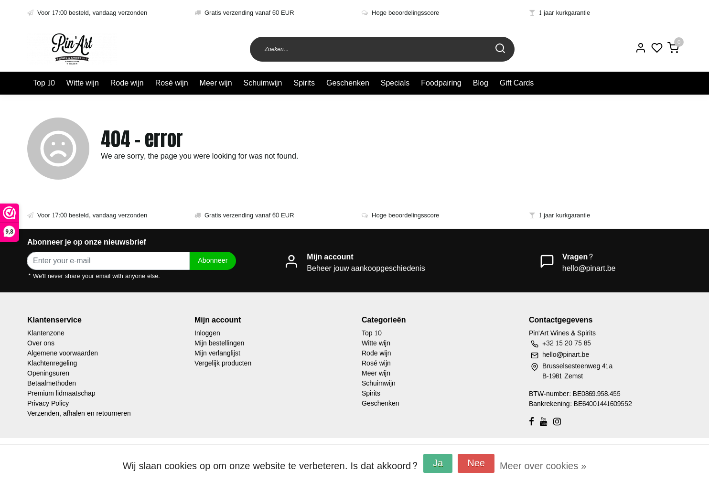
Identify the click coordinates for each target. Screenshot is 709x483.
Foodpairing (441, 83)
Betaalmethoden (51, 383)
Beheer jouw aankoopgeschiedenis (366, 268)
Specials (395, 83)
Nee (476, 463)
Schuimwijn (263, 83)
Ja (438, 463)
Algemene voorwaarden (62, 353)
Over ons (40, 343)
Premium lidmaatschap (61, 393)
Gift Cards (517, 83)
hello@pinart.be (589, 268)
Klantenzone (45, 333)
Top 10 (44, 83)
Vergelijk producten (222, 363)
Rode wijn (127, 83)
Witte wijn (82, 83)
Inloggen (207, 333)
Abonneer (212, 260)
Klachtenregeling (52, 363)
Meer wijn (216, 83)
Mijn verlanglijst (217, 353)
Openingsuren (48, 373)
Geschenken (347, 83)
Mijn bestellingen (219, 343)
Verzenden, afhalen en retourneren (79, 413)
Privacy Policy (48, 403)
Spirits (303, 83)
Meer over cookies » (543, 466)
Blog (480, 83)
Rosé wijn (171, 83)
